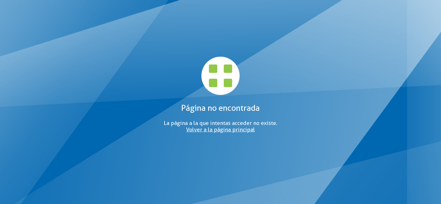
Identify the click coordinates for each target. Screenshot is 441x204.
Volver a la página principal (220, 129)
